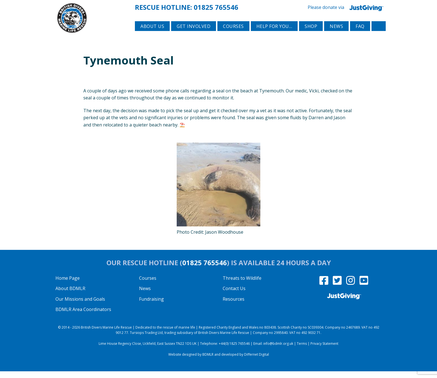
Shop (311, 34)
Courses (233, 34)
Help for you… (274, 34)
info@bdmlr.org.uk (278, 350)
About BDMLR (70, 295)
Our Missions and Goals (80, 306)
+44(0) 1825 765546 (234, 350)
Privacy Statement (324, 350)
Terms (302, 350)
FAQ (360, 34)
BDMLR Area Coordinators (83, 316)
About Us (152, 34)
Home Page (67, 285)
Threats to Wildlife (242, 285)
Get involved (193, 34)
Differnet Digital (256, 361)
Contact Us (234, 295)
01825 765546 (216, 6)
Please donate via (347, 7)
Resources (233, 306)
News (336, 34)
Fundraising (151, 306)
